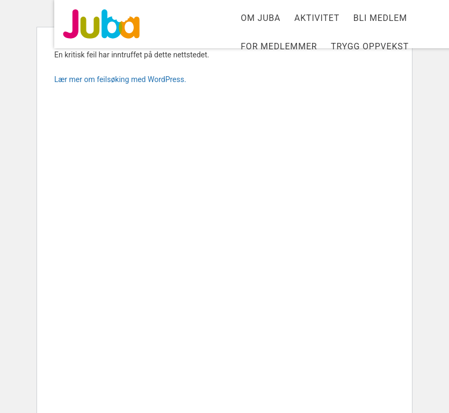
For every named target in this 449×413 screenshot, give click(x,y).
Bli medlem (380, 18)
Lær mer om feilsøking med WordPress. (120, 79)
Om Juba (260, 18)
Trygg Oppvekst (370, 46)
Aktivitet (316, 18)
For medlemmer (279, 46)
